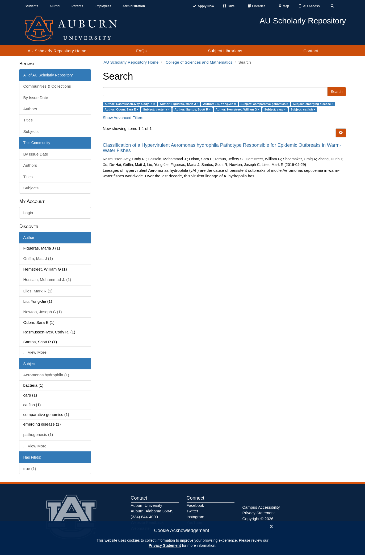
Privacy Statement (165, 545)
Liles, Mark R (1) (38, 291)
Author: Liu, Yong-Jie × (219, 103)
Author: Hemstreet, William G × (237, 109)
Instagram (195, 517)
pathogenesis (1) (38, 434)
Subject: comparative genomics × (264, 103)
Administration (134, 6)
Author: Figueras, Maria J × (179, 103)
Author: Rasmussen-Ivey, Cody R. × (129, 103)
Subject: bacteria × (156, 109)
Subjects (31, 131)
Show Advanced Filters (123, 117)
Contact (311, 50)
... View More (35, 352)
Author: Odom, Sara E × (121, 109)
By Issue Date (35, 97)
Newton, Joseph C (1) (42, 311)
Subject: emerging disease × (313, 103)
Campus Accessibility (261, 507)
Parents (77, 6)
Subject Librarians (225, 50)
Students (31, 6)
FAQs (141, 50)
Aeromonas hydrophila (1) (46, 375)
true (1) (29, 468)
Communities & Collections (47, 86)
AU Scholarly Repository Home (57, 50)
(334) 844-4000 (144, 517)
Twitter (192, 511)
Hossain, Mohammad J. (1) (47, 279)
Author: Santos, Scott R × (192, 109)
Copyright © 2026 (258, 518)
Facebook (195, 505)
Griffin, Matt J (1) (38, 258)
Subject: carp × (275, 109)
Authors (30, 109)
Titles (28, 120)
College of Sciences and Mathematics (199, 62)
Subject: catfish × (303, 109)
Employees (102, 6)
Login (28, 212)
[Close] (271, 526)
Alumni (54, 6)
